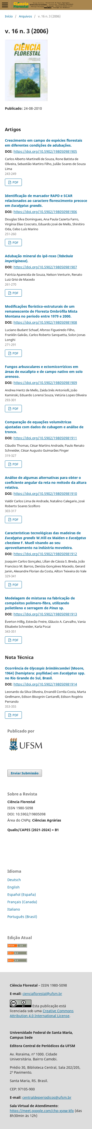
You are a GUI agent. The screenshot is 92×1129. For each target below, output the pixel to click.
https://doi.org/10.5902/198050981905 (45, 151)
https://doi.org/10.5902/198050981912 (45, 553)
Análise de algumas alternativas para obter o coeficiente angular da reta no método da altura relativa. (45, 482)
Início (9, 16)
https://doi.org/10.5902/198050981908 (45, 322)
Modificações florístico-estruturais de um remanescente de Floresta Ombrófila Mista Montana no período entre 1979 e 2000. (41, 311)
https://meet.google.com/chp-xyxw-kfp (42, 1110)
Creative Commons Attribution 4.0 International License (42, 1013)
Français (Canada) (22, 902)
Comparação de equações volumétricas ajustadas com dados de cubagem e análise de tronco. (44, 427)
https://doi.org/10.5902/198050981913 (45, 614)
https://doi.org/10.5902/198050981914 (45, 684)
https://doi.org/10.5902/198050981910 (45, 493)
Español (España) (21, 894)
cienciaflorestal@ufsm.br (42, 993)
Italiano (13, 909)
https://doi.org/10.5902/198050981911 (45, 438)
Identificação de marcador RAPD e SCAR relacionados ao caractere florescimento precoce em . (46, 200)
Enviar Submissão (25, 773)
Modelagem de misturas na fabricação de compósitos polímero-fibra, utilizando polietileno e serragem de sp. (40, 603)
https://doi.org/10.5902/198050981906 (45, 211)
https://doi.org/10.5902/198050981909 (45, 382)
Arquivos (25, 16)
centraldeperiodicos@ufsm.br (46, 1097)
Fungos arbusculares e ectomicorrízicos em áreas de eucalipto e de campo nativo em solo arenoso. (44, 371)
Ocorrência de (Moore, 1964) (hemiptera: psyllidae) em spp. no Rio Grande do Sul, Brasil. (45, 673)
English (13, 887)
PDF (15, 182)
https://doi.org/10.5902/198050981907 (45, 267)
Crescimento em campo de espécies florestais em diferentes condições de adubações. (43, 143)
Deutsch (14, 879)
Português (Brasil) (22, 916)
